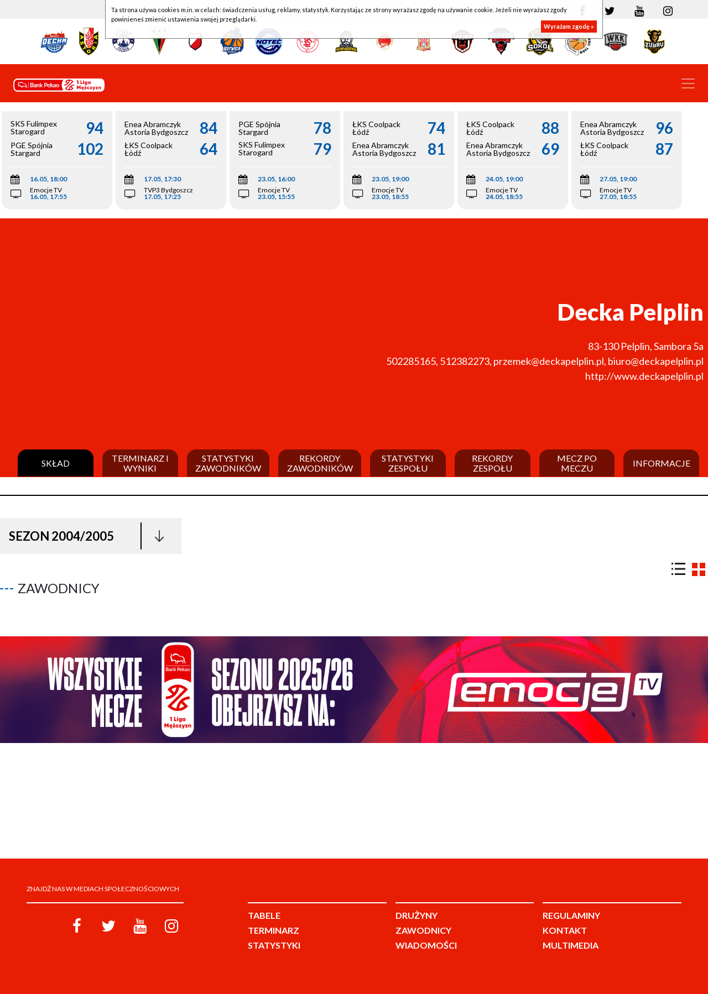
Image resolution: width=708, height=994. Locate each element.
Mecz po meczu (577, 463)
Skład (55, 463)
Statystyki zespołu (408, 463)
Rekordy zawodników (320, 463)
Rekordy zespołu (492, 463)
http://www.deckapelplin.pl (644, 376)
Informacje (661, 463)
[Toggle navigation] (688, 83)
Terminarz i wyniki (140, 463)
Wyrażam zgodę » (569, 26)
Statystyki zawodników (228, 463)
